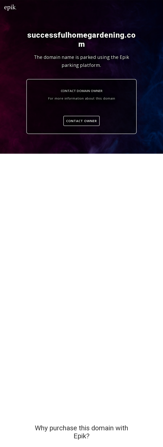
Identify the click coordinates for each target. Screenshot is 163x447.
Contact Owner (81, 121)
